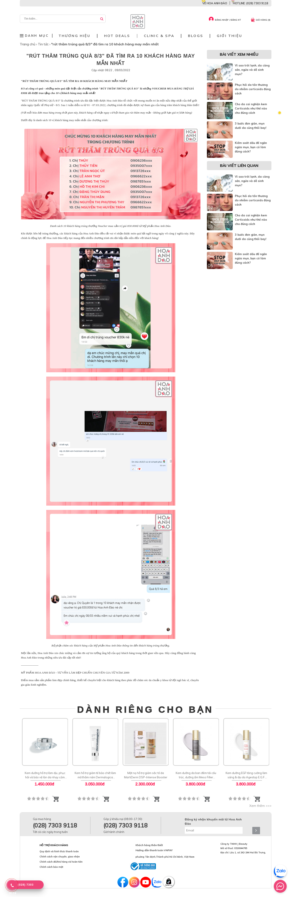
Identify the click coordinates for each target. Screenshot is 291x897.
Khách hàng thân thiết (149, 845)
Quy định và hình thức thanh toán (59, 851)
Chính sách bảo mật (51, 866)
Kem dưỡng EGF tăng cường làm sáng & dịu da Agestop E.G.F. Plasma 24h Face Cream (246, 775)
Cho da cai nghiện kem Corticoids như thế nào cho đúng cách (251, 108)
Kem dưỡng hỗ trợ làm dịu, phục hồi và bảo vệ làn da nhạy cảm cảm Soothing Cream (45, 775)
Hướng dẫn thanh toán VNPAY (154, 850)
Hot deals (117, 36)
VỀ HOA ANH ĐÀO (214, 3)
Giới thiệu (229, 36)
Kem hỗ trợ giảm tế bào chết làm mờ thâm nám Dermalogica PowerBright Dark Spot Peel (95, 775)
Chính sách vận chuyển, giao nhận (60, 856)
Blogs (195, 36)
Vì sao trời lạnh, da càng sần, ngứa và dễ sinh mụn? (252, 70)
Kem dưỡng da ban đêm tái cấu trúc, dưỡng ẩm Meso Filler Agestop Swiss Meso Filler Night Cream (196, 775)
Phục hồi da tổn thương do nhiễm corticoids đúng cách (253, 89)
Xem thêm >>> (260, 806)
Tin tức (43, 44)
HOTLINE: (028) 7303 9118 (250, 3)
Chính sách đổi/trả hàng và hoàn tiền (61, 861)
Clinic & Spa (159, 36)
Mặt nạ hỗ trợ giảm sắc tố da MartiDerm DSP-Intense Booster (145, 775)
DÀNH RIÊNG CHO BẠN (145, 709)
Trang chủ (28, 44)
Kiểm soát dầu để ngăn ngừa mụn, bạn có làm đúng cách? (251, 147)
